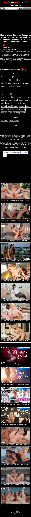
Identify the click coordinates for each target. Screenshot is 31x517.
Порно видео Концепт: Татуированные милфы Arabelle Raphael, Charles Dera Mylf (15, 364)
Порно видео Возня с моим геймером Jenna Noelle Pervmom (15, 300)
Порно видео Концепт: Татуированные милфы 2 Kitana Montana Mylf (15, 384)
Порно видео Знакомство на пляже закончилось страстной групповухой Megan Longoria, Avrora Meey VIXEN (15, 505)
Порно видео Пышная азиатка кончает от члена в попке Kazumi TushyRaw (15, 484)
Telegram (15, 514)
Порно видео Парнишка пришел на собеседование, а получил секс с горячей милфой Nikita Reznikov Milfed (15, 260)
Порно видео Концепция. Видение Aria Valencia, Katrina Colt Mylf (15, 424)
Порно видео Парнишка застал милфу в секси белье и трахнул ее (15, 200)
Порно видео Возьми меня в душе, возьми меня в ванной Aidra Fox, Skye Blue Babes (15, 340)
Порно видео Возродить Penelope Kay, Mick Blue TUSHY (15, 320)
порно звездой (22, 147)
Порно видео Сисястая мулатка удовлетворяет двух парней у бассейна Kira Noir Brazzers (15, 464)
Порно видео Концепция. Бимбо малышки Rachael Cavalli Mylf (15, 404)
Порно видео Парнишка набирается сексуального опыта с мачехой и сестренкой (15, 220)
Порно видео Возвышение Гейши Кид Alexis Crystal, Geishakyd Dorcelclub (15, 280)
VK (15, 515)
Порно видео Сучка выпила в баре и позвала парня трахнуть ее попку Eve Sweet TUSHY (15, 444)
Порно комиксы (15, 512)
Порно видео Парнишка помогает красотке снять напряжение (15, 240)
